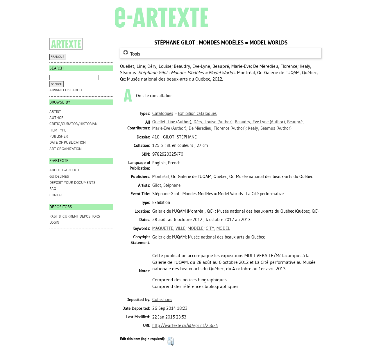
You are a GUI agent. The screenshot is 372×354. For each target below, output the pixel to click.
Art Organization (65, 149)
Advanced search (65, 90)
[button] (170, 341)
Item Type (57, 130)
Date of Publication (67, 142)
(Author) (171, 121)
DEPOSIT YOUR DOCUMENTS (72, 182)
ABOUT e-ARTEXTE (64, 170)
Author (56, 117)
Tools (131, 54)
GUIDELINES (59, 176)
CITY (210, 228)
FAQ (52, 188)
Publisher (58, 136)
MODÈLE (195, 228)
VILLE (180, 228)
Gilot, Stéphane (166, 185)
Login (54, 222)
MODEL (223, 228)
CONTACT (57, 195)
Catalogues (162, 113)
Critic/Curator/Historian (73, 124)
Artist (55, 111)
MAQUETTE (162, 228)
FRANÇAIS (57, 57)
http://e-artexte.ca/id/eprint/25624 (185, 325)
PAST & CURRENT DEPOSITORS (74, 216)
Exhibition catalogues (197, 113)
